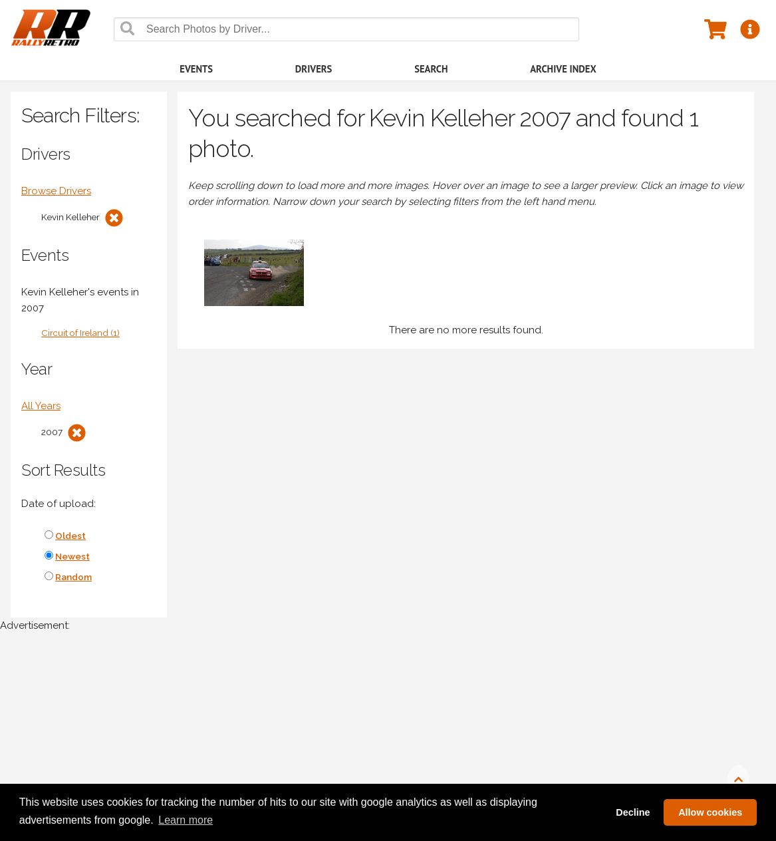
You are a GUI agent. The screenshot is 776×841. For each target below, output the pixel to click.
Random (73, 577)
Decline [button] (633, 812)
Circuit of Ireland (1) (80, 332)
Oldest (70, 535)
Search (431, 69)
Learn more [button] (185, 820)
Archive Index (563, 69)
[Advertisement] (388, 743)
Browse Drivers (56, 191)
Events (196, 69)
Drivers (313, 69)
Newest (72, 556)
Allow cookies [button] (710, 812)
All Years (41, 406)
